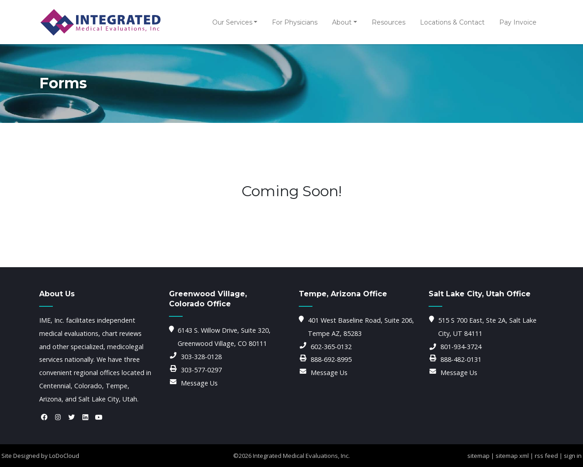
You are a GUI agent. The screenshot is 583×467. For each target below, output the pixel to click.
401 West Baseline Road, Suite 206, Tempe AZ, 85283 (361, 327)
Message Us (199, 383)
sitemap (478, 456)
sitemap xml (512, 456)
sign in (573, 456)
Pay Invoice (518, 22)
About (342, 22)
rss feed (546, 456)
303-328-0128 (201, 356)
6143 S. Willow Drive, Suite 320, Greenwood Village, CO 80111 (224, 337)
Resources (388, 22)
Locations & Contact (452, 22)
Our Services (232, 22)
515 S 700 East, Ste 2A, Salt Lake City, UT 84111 (487, 327)
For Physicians (294, 22)
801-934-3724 (460, 346)
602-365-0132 (331, 346)
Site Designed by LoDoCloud (40, 456)
